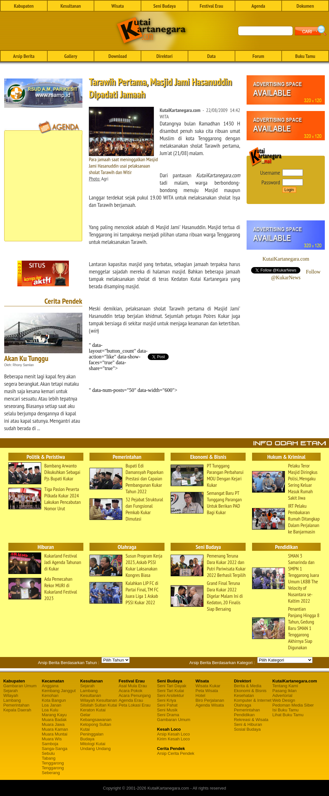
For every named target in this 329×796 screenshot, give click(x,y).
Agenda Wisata (209, 705)
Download (117, 56)
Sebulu (48, 753)
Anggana (50, 685)
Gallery (70, 56)
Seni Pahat (167, 705)
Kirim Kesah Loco (173, 738)
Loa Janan (51, 705)
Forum (258, 56)
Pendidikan (244, 714)
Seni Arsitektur (170, 695)
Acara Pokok (130, 690)
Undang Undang (95, 748)
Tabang (49, 758)
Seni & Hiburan (248, 724)
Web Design (283, 700)
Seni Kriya (166, 700)
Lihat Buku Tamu (288, 714)
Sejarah (10, 690)
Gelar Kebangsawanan (95, 717)
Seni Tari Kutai (170, 690)
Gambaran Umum (19, 685)
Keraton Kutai (93, 710)
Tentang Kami (285, 685)
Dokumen (305, 6)
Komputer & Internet (252, 700)
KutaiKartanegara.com (285, 259)
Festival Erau (211, 6)
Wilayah (10, 695)
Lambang (12, 700)
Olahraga (242, 705)
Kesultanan (71, 6)
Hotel (200, 695)
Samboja (50, 743)
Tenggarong (53, 763)
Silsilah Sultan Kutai (98, 705)
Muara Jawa (53, 724)
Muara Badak (54, 719)
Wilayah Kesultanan (98, 700)
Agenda (258, 6)
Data (211, 56)
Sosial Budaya (247, 729)
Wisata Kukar (207, 685)
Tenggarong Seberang (53, 770)
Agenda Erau (130, 700)
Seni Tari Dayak (171, 685)
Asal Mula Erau (132, 685)
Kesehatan (244, 695)
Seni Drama (168, 714)
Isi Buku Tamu (285, 710)
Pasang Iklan (284, 690)
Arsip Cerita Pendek (175, 753)
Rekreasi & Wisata (251, 719)
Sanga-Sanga (55, 748)
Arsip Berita (24, 56)
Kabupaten (23, 6)
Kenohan (50, 695)
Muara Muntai (54, 734)
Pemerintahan (16, 705)
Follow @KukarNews (295, 274)
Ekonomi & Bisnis (250, 690)
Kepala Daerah (17, 710)
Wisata (117, 6)
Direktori (164, 56)
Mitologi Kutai (92, 743)
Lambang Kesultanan (90, 693)
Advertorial (282, 695)
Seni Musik (167, 710)
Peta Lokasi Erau (134, 705)
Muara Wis (52, 738)
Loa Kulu (50, 710)
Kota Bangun (54, 700)
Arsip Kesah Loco (173, 734)
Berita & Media (247, 685)
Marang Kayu (54, 714)
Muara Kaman (55, 729)
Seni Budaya (164, 6)
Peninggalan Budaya (91, 736)
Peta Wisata (206, 690)
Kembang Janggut (59, 690)
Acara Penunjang (134, 695)
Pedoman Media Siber (293, 705)
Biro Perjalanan (209, 700)
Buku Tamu (305, 56)
